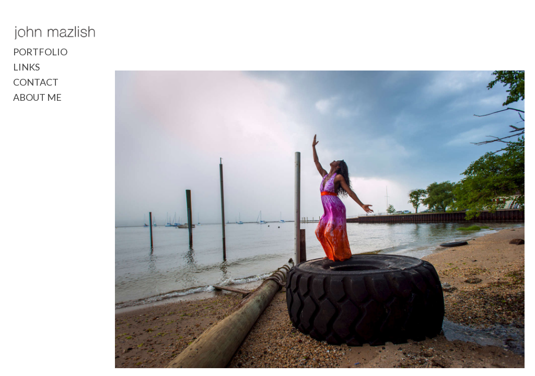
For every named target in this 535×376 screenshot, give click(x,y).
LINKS (26, 67)
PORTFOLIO (40, 52)
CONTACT (36, 82)
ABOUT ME (37, 97)
